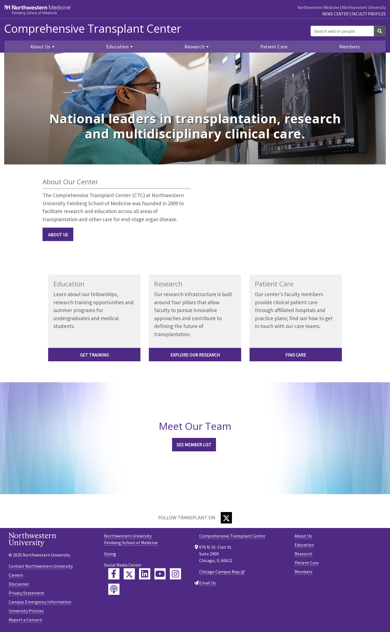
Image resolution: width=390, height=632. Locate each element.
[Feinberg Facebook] (113, 573)
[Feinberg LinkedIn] (144, 573)
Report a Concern (25, 619)
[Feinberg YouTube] (160, 573)
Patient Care (273, 46)
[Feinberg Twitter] (129, 573)
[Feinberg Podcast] (113, 589)
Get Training (94, 355)
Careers (16, 575)
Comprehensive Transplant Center (92, 28)
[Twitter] (226, 517)
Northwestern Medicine (318, 7)
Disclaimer (19, 584)
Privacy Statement (26, 593)
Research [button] (194, 46)
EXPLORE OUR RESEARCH (195, 355)
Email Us (207, 583)
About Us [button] (40, 46)
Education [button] (117, 46)
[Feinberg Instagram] (175, 573)
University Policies (26, 611)
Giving (110, 553)
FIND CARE (295, 355)
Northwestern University (364, 7)
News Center (335, 13)
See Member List (194, 444)
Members (349, 46)
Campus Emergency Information (40, 602)
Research (303, 553)
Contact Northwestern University (41, 566)
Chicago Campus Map (219, 571)
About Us (58, 234)
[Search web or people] (342, 31)
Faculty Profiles (368, 13)
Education (304, 545)
